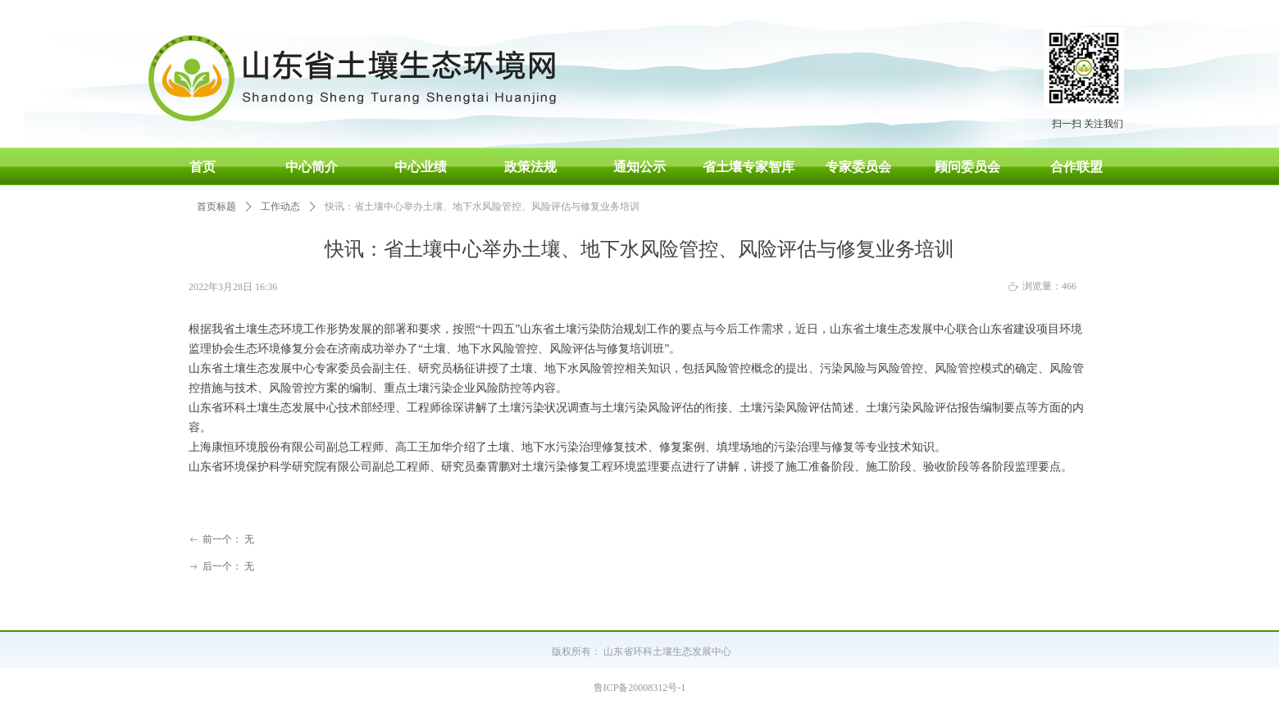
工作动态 (280, 206)
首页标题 (216, 206)
